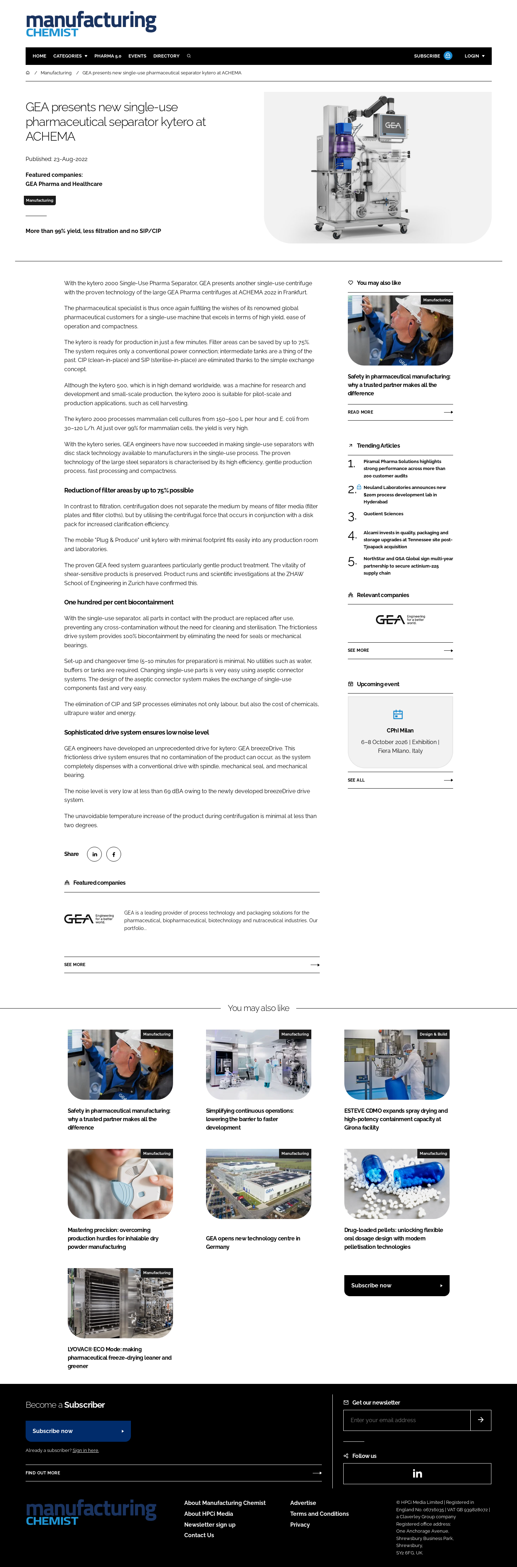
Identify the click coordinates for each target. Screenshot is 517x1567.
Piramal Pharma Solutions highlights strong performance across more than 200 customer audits (404, 469)
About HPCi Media (208, 1514)
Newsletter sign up (210, 1524)
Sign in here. (86, 1450)
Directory (166, 56)
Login (472, 56)
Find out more (43, 1473)
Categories (67, 56)
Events (137, 56)
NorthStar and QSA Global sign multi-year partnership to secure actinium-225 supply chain (408, 566)
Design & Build (433, 1034)
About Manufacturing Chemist (225, 1503)
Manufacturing (39, 200)
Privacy (300, 1524)
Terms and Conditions (319, 1514)
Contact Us (199, 1535)
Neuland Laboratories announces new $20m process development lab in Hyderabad (405, 494)
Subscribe (432, 56)
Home (39, 56)
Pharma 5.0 (107, 56)
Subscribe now (371, 1285)
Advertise (303, 1503)
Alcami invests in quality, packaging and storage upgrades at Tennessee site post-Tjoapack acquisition (408, 540)
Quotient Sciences (383, 513)
